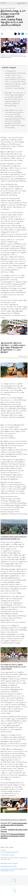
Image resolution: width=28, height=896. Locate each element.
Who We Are (3, 3)
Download (3, 54)
